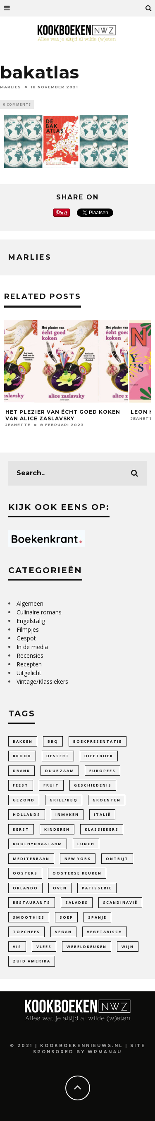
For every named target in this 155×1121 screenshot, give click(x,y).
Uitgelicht (29, 673)
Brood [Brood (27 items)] (22, 755)
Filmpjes (28, 629)
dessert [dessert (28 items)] (57, 755)
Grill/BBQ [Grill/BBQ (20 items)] (64, 800)
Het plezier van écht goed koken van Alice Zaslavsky (62, 415)
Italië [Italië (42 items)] (102, 814)
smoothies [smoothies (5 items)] (29, 917)
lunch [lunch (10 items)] (86, 843)
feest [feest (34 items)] (21, 785)
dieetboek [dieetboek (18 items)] (98, 755)
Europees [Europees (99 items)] (102, 770)
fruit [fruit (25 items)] (51, 785)
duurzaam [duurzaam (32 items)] (59, 770)
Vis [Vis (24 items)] (17, 946)
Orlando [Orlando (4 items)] (25, 888)
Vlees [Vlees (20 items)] (44, 946)
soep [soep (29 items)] (66, 917)
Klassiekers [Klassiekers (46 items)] (102, 829)
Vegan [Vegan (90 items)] (63, 931)
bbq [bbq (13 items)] (53, 741)
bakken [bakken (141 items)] (23, 741)
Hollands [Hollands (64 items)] (27, 814)
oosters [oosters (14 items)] (25, 873)
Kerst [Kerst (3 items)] (21, 829)
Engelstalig (31, 621)
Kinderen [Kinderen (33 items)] (57, 829)
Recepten (29, 664)
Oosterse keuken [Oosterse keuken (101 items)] (77, 873)
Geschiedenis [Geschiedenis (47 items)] (93, 785)
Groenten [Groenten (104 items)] (107, 800)
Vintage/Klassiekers (42, 681)
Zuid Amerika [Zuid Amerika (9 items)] (31, 961)
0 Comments (17, 104)
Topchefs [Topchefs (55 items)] (26, 931)
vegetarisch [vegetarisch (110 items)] (104, 931)
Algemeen (30, 603)
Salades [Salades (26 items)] (76, 902)
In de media (32, 647)
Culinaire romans (39, 612)
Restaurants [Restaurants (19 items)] (31, 902)
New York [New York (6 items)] (77, 858)
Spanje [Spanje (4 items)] (97, 917)
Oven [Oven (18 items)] (60, 888)
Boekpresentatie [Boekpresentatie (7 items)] (97, 741)
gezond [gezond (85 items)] (24, 800)
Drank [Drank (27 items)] (21, 770)
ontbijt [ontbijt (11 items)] (117, 858)
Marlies (10, 86)
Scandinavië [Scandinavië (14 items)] (120, 902)
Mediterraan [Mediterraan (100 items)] (31, 858)
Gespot (26, 638)
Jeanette (18, 424)
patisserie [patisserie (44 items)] (97, 888)
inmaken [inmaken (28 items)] (67, 814)
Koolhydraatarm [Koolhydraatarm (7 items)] (37, 843)
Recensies (30, 655)
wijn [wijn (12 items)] (128, 946)
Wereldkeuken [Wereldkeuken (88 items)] (87, 946)
